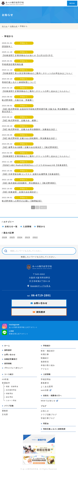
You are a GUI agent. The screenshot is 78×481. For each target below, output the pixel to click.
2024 (19, 237)
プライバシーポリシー (13, 368)
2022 (35, 237)
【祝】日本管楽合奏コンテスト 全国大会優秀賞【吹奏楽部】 (31, 174)
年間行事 (45, 354)
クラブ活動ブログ (49, 415)
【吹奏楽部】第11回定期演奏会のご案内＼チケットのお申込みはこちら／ (37, 73)
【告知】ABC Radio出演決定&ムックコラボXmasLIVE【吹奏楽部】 (35, 165)
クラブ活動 (9, 406)
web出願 (45, 390)
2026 (4, 237)
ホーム (7, 346)
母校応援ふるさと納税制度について (19, 82)
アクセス (45, 369)
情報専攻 (9, 393)
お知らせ (45, 411)
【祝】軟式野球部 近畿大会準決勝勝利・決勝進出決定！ (29, 129)
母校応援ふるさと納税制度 (54, 429)
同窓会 (46, 424)
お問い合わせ (40, 303)
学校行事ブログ (48, 418)
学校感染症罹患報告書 (12, 64)
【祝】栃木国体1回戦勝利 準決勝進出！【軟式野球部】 (29, 183)
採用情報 (8, 364)
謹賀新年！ (7, 46)
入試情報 (27, 226)
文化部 (5, 414)
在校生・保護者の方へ (52, 396)
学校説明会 (46, 379)
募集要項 (45, 383)
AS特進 (5, 379)
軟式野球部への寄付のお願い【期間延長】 (22, 201)
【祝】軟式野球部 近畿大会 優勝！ (20, 120)
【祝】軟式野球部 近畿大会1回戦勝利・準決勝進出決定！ (29, 138)
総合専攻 (9, 397)
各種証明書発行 (10, 359)
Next (43, 207)
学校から (24, 43)
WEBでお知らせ (48, 401)
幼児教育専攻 (11, 390)
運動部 (5, 411)
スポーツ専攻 (11, 400)
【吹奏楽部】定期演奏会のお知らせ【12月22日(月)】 (27, 55)
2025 (12, 237)
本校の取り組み (48, 365)
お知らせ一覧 (11, 226)
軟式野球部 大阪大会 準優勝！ (18, 100)
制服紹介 (45, 358)
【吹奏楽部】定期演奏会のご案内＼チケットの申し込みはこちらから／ (36, 91)
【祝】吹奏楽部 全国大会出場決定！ (20, 192)
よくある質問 (47, 387)
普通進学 (6, 383)
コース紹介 (9, 374)
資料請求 (40, 311)
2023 (27, 237)
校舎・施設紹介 (48, 351)
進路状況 (45, 362)
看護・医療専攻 (12, 386)
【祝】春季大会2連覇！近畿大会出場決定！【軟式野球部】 (30, 147)
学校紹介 (47, 346)
